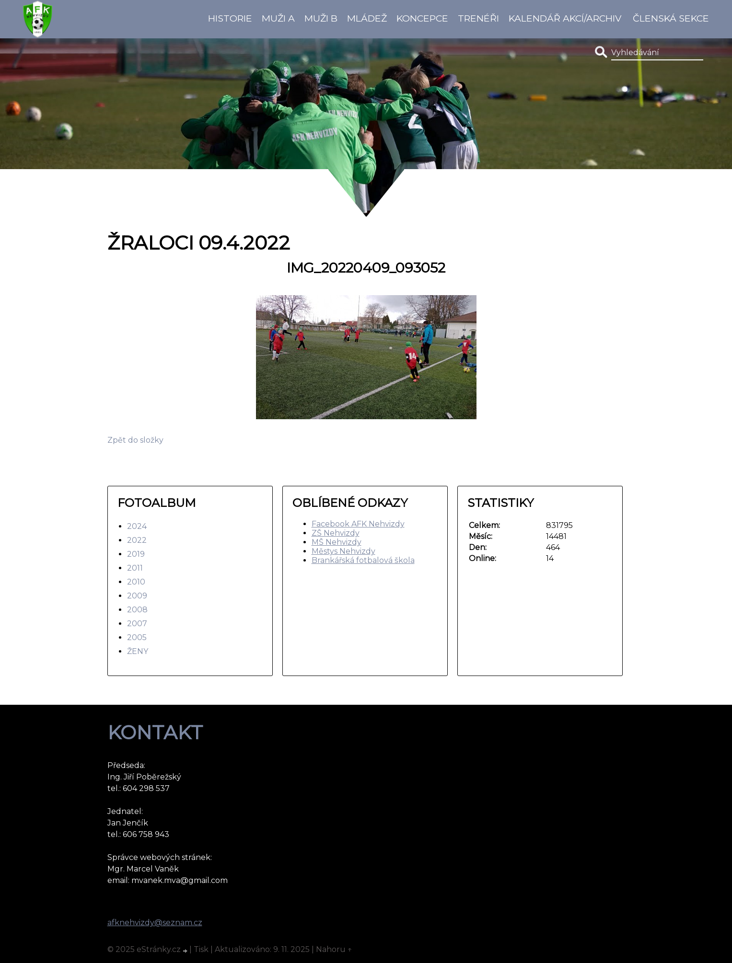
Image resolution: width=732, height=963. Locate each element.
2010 (136, 581)
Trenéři (478, 18)
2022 (137, 540)
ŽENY (137, 651)
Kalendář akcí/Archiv (565, 18)
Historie (230, 18)
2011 (135, 568)
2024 (137, 526)
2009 (137, 595)
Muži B (320, 18)
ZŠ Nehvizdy (336, 533)
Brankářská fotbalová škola (363, 560)
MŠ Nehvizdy (336, 542)
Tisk (201, 949)
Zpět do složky (135, 440)
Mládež (367, 18)
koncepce (422, 18)
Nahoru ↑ (334, 949)
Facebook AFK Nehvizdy (358, 523)
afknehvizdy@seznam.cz (154, 922)
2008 (137, 609)
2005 (137, 637)
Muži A (278, 18)
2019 (136, 554)
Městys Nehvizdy (343, 551)
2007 (137, 623)
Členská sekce (671, 18)
